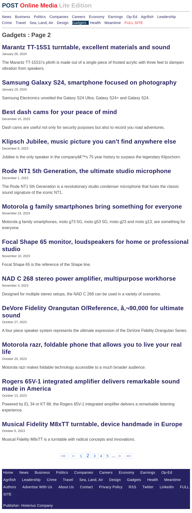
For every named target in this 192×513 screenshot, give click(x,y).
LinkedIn (167, 487)
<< (64, 456)
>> (128, 456)
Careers (78, 17)
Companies (59, 17)
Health (95, 23)
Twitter (148, 487)
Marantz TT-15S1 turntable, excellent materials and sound (86, 47)
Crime (7, 23)
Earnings (115, 17)
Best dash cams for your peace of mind (59, 112)
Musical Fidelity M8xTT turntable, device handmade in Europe (92, 424)
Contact (86, 487)
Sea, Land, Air (41, 23)
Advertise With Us (37, 487)
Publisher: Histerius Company (28, 505)
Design (63, 23)
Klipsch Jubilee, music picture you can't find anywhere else (89, 141)
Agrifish (147, 17)
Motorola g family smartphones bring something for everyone (92, 206)
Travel (21, 23)
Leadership (166, 17)
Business (22, 17)
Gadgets (79, 23)
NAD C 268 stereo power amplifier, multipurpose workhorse (89, 278)
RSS (132, 487)
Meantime (112, 23)
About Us (66, 487)
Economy (96, 17)
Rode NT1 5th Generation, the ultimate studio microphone (86, 171)
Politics (40, 17)
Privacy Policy (110, 487)
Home (8, 472)
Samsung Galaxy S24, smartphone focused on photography (89, 82)
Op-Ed (131, 17)
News (6, 17)
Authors (9, 487)
